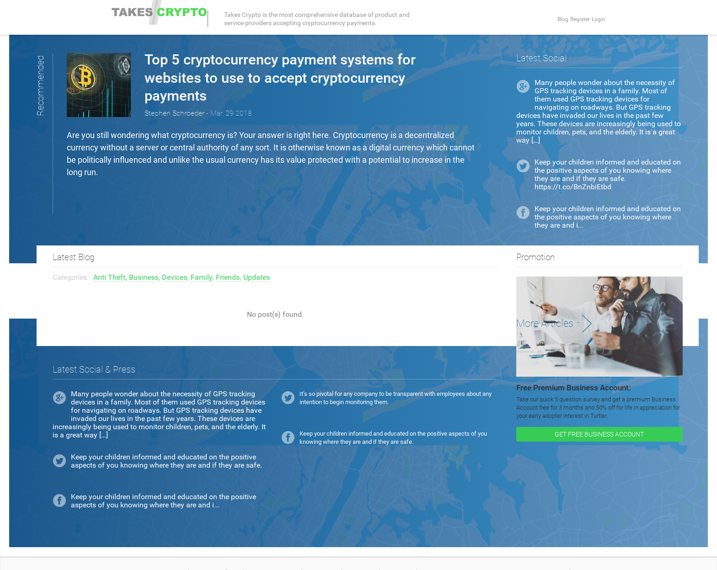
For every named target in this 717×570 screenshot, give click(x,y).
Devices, (175, 259)
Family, (202, 259)
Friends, (228, 259)
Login (596, 18)
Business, (144, 259)
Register (568, 18)
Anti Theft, (110, 259)
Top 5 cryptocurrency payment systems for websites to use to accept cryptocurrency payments (302, 77)
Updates (256, 259)
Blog (541, 18)
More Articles (548, 305)
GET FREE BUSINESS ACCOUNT (599, 416)
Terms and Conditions (142, 554)
